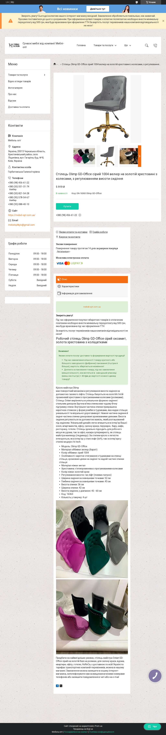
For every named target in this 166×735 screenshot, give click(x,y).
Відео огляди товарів (19, 81)
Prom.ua (98, 726)
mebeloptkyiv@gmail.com (21, 225)
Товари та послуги (103, 45)
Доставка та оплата (19, 107)
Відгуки (12, 100)
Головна (81, 45)
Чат (152, 726)
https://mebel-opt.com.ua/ (21, 215)
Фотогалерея (15, 88)
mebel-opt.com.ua (92, 307)
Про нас (12, 94)
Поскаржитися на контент (76, 732)
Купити (67, 206)
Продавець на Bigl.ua (83, 729)
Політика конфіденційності (101, 732)
